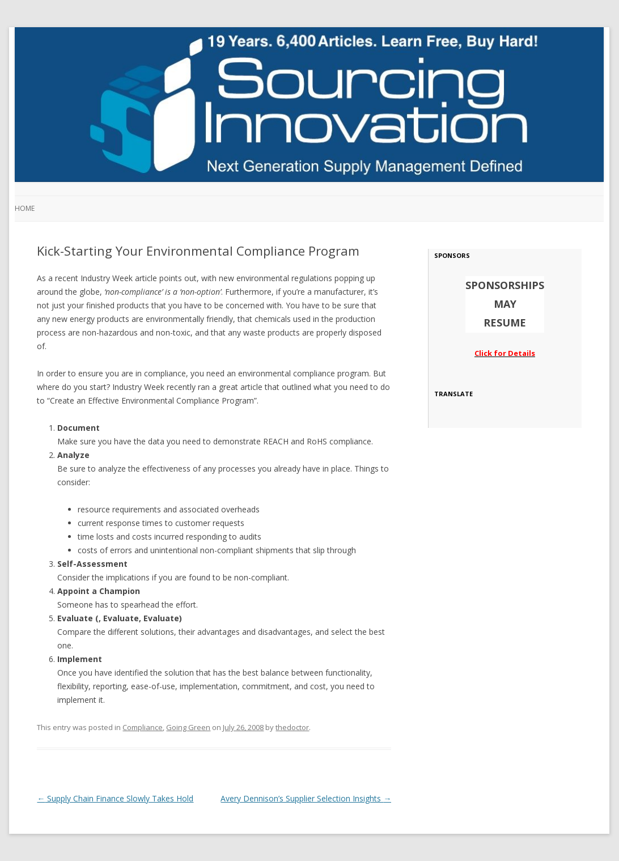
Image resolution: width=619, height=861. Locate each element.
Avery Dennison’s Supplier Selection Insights (306, 798)
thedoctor (292, 727)
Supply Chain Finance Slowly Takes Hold (115, 798)
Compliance (142, 727)
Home (25, 208)
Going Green (188, 727)
